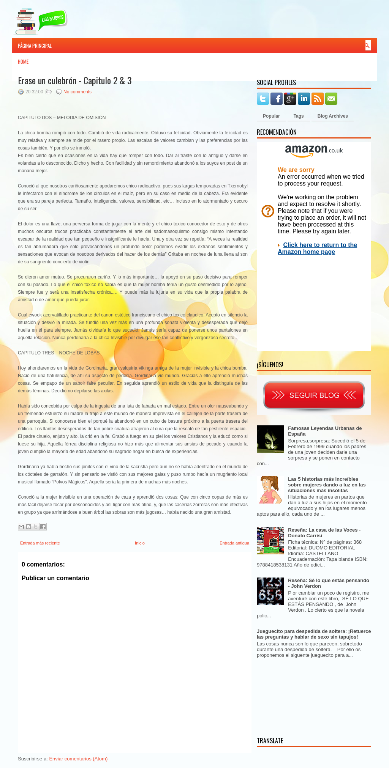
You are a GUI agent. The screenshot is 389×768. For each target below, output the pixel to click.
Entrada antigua (234, 543)
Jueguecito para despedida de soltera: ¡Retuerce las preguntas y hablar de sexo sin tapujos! (314, 634)
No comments (77, 91)
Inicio (140, 543)
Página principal (35, 45)
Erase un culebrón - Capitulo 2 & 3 (75, 80)
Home (23, 61)
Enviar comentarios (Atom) (78, 759)
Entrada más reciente (40, 543)
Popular (271, 116)
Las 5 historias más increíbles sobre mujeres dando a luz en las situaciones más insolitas (326, 484)
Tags (299, 116)
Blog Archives (333, 116)
